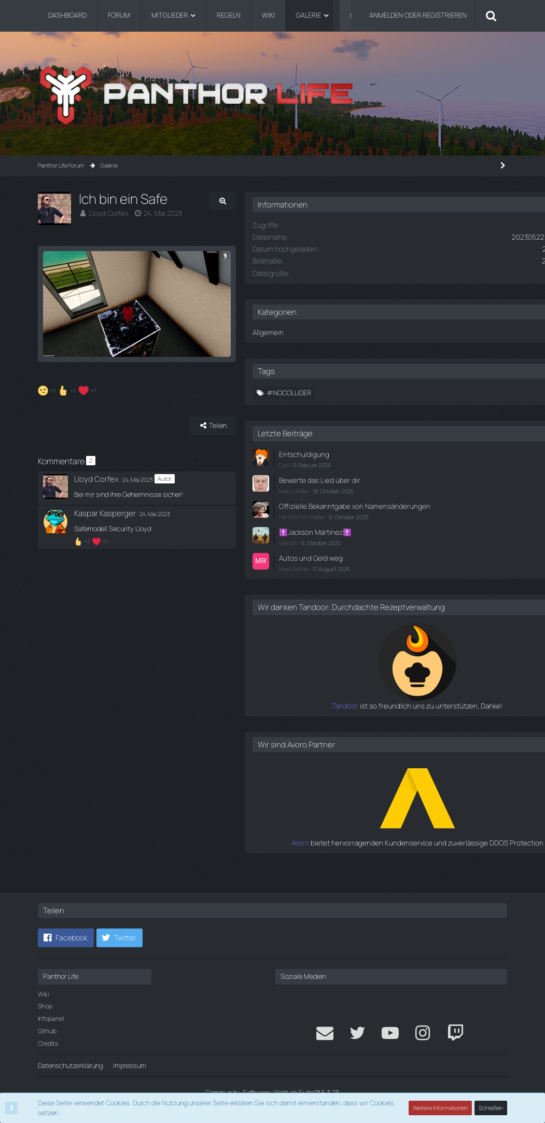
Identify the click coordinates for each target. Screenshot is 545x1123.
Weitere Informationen (440, 1108)
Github (47, 1031)
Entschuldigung (388, 452)
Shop (45, 1006)
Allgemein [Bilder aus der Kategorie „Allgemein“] (353, 331)
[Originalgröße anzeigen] (296, 201)
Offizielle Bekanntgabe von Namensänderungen (404, 508)
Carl (370, 463)
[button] (66, 937)
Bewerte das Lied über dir (402, 478)
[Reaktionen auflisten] (68, 431)
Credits (48, 1043)
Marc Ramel (380, 574)
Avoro (358, 857)
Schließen (491, 1108)
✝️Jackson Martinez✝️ (399, 538)
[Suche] (491, 15)
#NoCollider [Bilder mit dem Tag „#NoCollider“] (375, 392)
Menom (374, 548)
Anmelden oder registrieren (418, 15)
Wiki (43, 994)
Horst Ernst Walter (388, 524)
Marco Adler (380, 488)
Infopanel (51, 1018)
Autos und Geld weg (394, 563)
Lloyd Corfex (107, 213)
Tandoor (353, 720)
